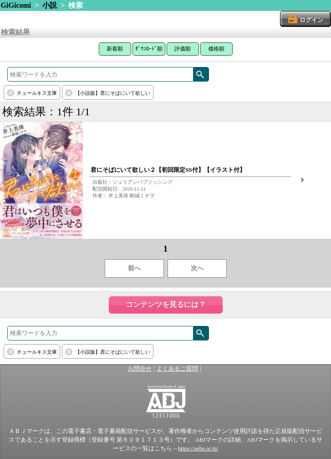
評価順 (182, 49)
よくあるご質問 (177, 369)
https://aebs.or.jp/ (198, 448)
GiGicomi (16, 5)
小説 (49, 5)
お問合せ (140, 369)
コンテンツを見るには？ (166, 304)
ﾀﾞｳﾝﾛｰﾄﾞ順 (149, 49)
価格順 (216, 49)
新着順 (115, 49)
